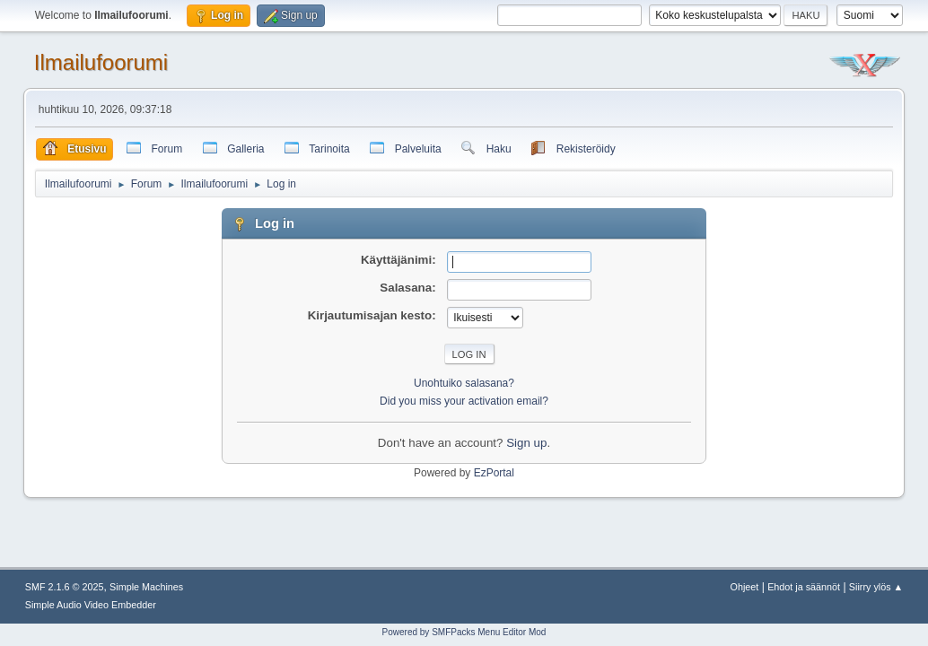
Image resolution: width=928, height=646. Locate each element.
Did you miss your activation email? (464, 401)
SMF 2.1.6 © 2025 (64, 586)
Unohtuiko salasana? (464, 383)
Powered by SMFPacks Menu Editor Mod (464, 632)
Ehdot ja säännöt (803, 586)
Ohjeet (745, 586)
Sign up (526, 443)
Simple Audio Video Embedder (90, 604)
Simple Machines (146, 586)
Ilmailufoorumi (101, 62)
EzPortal (494, 473)
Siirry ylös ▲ (876, 586)
